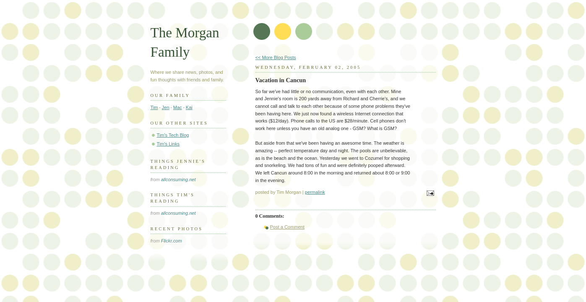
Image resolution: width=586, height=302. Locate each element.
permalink (315, 192)
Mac (177, 107)
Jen (165, 107)
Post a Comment (287, 226)
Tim (154, 107)
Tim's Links (168, 143)
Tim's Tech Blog (173, 135)
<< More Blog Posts (275, 57)
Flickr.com (171, 240)
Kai (189, 107)
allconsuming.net (178, 179)
